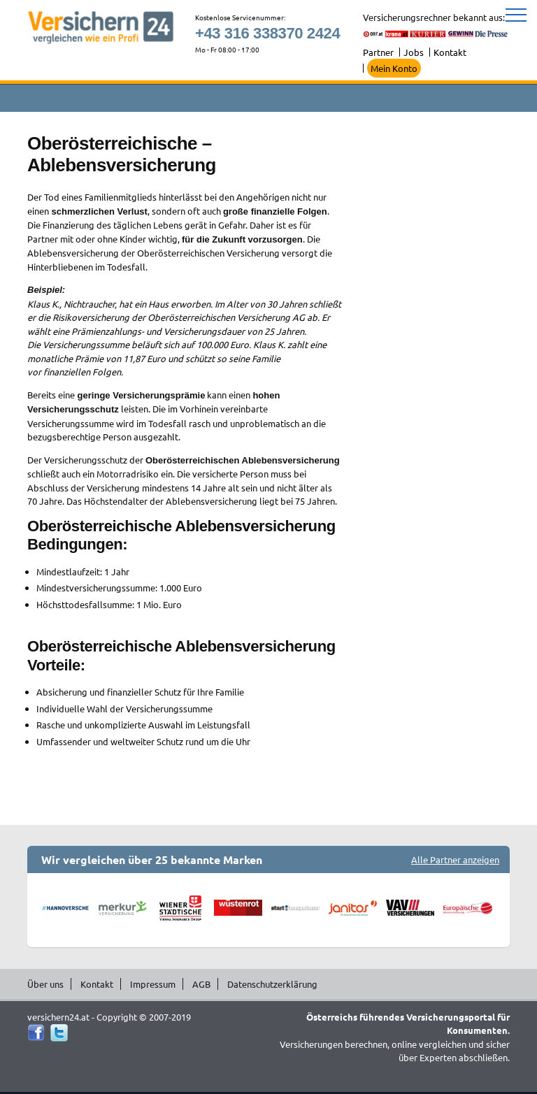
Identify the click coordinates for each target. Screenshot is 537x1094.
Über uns (45, 984)
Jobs (413, 52)
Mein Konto (394, 68)
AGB (201, 984)
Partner (378, 52)
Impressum (153, 984)
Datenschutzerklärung (272, 984)
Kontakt (450, 52)
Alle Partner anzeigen (455, 859)
